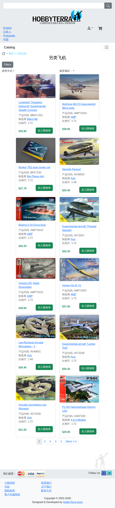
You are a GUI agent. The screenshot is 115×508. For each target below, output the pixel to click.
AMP (73, 117)
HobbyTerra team (73, 502)
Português (9, 35)
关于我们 (46, 486)
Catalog (9, 47)
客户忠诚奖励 (12, 494)
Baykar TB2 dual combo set (34, 167)
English (7, 28)
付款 (7, 486)
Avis (73, 178)
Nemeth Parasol (71, 169)
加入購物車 (44, 130)
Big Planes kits (35, 176)
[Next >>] (71, 441)
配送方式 (46, 490)
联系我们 (46, 482)
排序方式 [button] (7, 70)
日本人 (7, 31)
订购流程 (10, 482)
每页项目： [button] (65, 70)
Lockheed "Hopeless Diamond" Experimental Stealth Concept (32, 106)
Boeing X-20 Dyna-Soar (32, 225)
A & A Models (78, 420)
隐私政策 (10, 490)
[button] (76, 28)
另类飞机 (21, 53)
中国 (5, 39)
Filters (7, 64)
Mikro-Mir (32, 119)
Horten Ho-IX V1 (71, 285)
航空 (11, 53)
